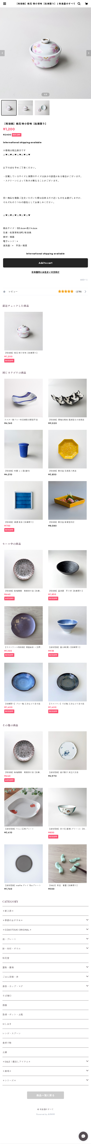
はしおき (7, 1024)
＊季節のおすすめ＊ (12, 920)
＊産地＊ (7, 1071)
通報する (84, 280)
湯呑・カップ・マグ (12, 986)
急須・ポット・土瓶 (12, 1014)
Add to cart (45, 262)
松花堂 (5, 958)
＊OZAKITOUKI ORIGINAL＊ (17, 929)
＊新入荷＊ (8, 911)
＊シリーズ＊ (9, 1080)
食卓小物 (7, 1042)
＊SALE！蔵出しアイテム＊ (16, 1061)
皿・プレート (9, 939)
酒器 (4, 1005)
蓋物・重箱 (8, 967)
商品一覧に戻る (45, 1095)
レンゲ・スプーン (11, 1033)
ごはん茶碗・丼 (10, 976)
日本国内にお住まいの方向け (45, 272)
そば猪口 (7, 995)
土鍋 (4, 1052)
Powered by (45, 1114)
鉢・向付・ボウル (11, 948)
